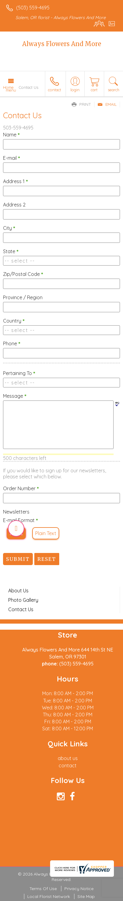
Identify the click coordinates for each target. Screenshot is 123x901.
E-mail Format (20, 520)
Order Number (21, 488)
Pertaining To (19, 373)
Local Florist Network (48, 896)
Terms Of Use (43, 888)
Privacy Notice (79, 888)
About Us (18, 591)
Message (14, 396)
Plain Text (45, 533)
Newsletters (16, 512)
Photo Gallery (23, 600)
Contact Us (20, 609)
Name (11, 135)
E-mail (11, 158)
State (11, 251)
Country (14, 321)
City (9, 228)
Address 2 (14, 205)
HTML (16, 533)
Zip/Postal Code (23, 274)
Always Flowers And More (61, 44)
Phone (11, 343)
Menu (11, 90)
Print (81, 104)
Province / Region (23, 297)
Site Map (86, 896)
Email (107, 104)
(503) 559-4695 (33, 8)
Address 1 (15, 181)
